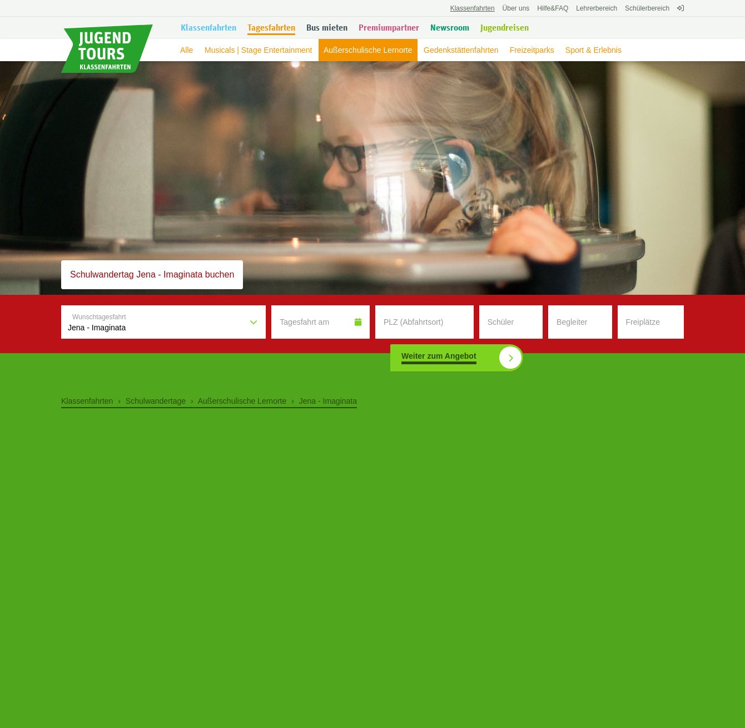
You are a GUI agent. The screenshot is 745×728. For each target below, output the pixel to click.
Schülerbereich (647, 8)
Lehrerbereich (596, 8)
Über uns (516, 8)
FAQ (552, 8)
